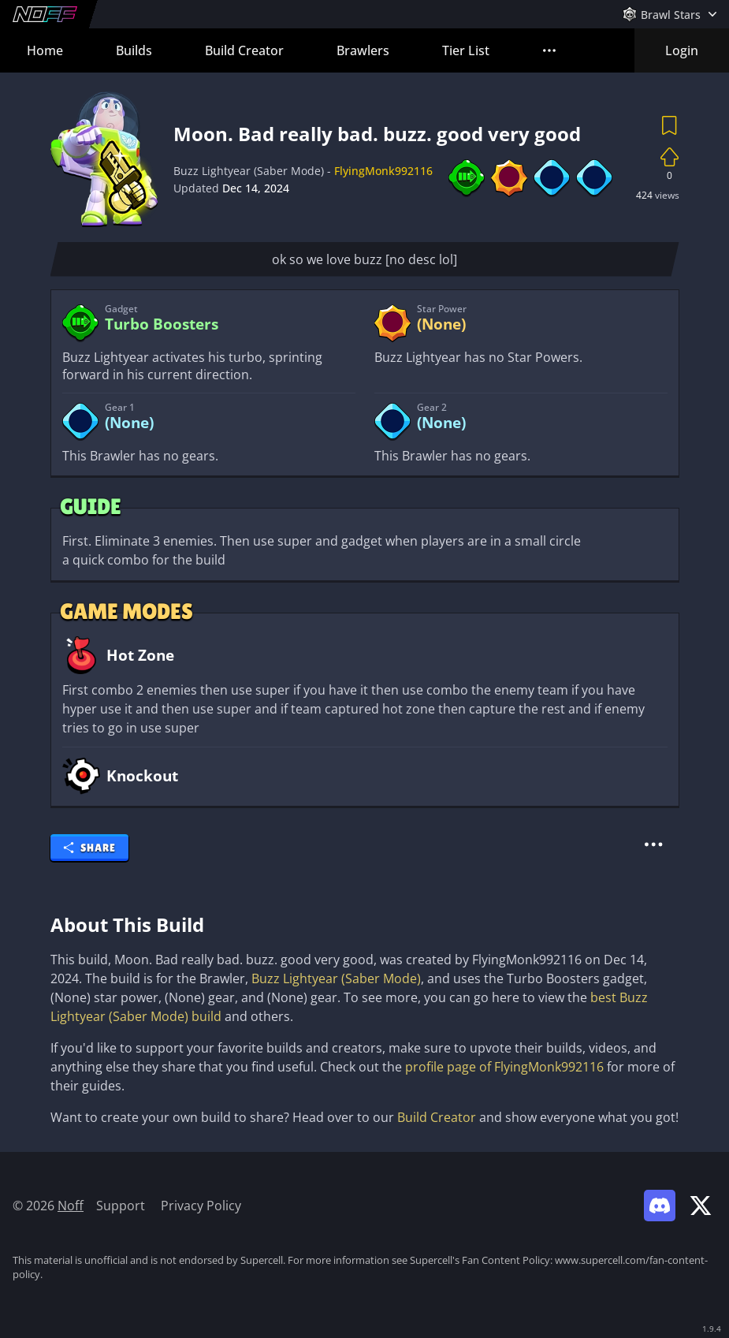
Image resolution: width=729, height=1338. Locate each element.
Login (681, 50)
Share (89, 847)
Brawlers (363, 50)
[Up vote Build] (669, 156)
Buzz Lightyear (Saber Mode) (336, 978)
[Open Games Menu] (669, 14)
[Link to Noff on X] (700, 1205)
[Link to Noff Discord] (659, 1205)
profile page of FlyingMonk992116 (504, 1066)
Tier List (465, 50)
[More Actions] (654, 844)
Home (45, 50)
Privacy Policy (201, 1205)
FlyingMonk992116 (383, 170)
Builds (134, 50)
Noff (71, 1205)
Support (120, 1205)
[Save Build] (669, 125)
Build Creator (244, 50)
